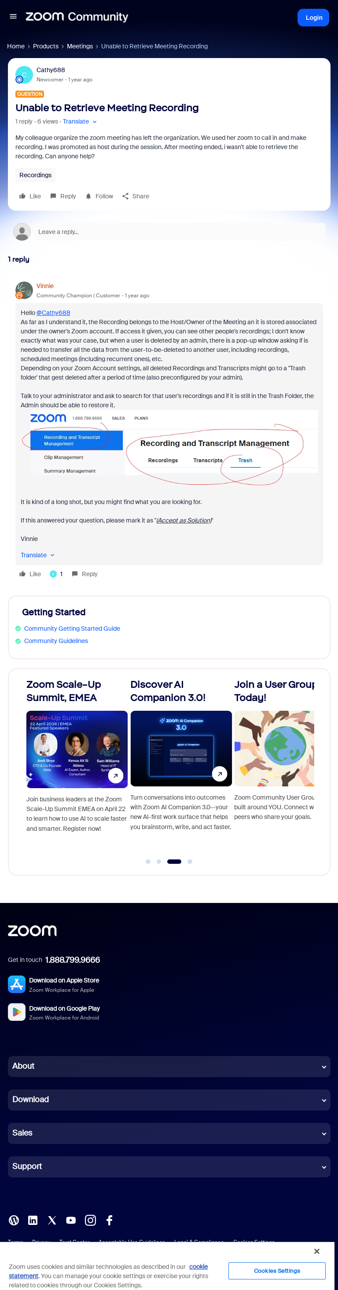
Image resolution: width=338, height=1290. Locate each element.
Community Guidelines (56, 641)
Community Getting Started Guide (72, 628)
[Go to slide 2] (159, 862)
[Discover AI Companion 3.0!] (181, 768)
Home (16, 46)
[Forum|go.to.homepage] (77, 17)
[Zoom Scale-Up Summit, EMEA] (77, 768)
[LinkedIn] (32, 1219)
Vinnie (45, 286)
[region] (167, 1265)
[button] (13, 17)
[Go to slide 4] (190, 862)
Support (27, 1166)
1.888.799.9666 (72, 960)
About (23, 1066)
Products (46, 46)
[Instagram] (90, 1219)
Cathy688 (51, 70)
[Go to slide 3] (174, 862)
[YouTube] (71, 1219)
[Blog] (13, 1219)
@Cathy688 (53, 313)
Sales (22, 1133)
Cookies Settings (277, 1271)
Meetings (80, 46)
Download (30, 1099)
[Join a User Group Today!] (285, 768)
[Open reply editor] (169, 232)
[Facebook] (109, 1219)
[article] (169, 431)
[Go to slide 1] (148, 862)
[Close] (317, 1251)
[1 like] (56, 573)
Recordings (35, 175)
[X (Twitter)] (52, 1219)
